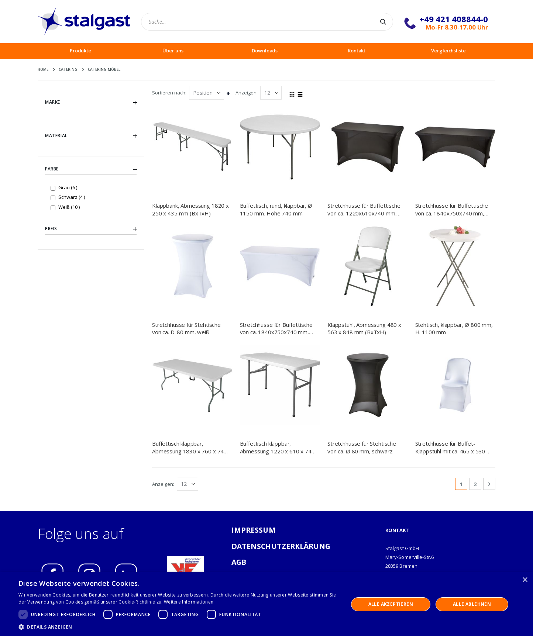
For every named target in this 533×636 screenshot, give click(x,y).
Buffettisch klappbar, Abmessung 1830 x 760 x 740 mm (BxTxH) (189, 374)
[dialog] (266, 604)
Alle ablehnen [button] (472, 604)
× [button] (524, 580)
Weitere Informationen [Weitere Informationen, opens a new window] (188, 602)
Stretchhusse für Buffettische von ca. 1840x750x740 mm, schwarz (451, 209)
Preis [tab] (91, 229)
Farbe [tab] (91, 169)
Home (43, 69)
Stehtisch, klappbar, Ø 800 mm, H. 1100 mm (454, 328)
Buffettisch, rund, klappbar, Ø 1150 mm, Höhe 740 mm (276, 209)
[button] (178, 626)
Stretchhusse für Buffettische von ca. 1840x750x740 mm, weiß (276, 328)
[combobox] (267, 22)
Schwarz (72, 196)
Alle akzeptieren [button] (390, 604)
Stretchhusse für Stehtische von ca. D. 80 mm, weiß (186, 328)
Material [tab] (91, 136)
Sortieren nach (168, 92)
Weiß (70, 206)
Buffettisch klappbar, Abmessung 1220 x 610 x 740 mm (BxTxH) (277, 374)
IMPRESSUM (253, 457)
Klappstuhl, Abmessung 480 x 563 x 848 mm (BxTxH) (364, 328)
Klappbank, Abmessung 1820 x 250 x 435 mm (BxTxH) (190, 209)
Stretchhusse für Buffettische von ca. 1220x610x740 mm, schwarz (363, 209)
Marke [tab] (91, 102)
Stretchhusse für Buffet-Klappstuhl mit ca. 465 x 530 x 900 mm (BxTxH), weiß (452, 374)
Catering (68, 69)
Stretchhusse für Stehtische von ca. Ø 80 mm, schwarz (361, 374)
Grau (68, 187)
